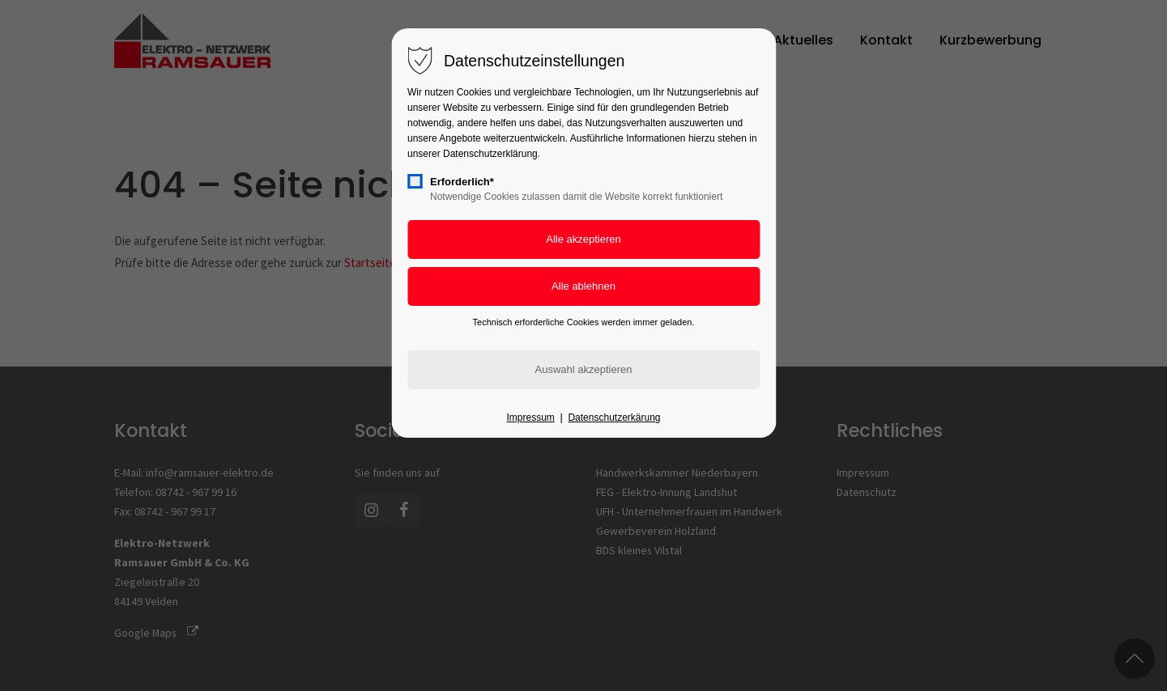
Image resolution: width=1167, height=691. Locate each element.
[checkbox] (414, 181)
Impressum (530, 417)
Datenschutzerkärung (614, 417)
